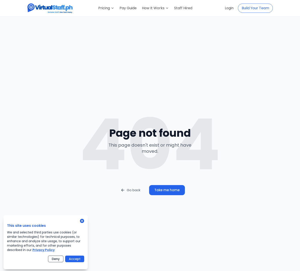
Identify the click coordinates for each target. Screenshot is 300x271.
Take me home (167, 190)
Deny (56, 259)
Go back (130, 190)
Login (229, 8)
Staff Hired (183, 8)
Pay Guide (128, 8)
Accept (74, 259)
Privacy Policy (43, 250)
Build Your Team (255, 8)
